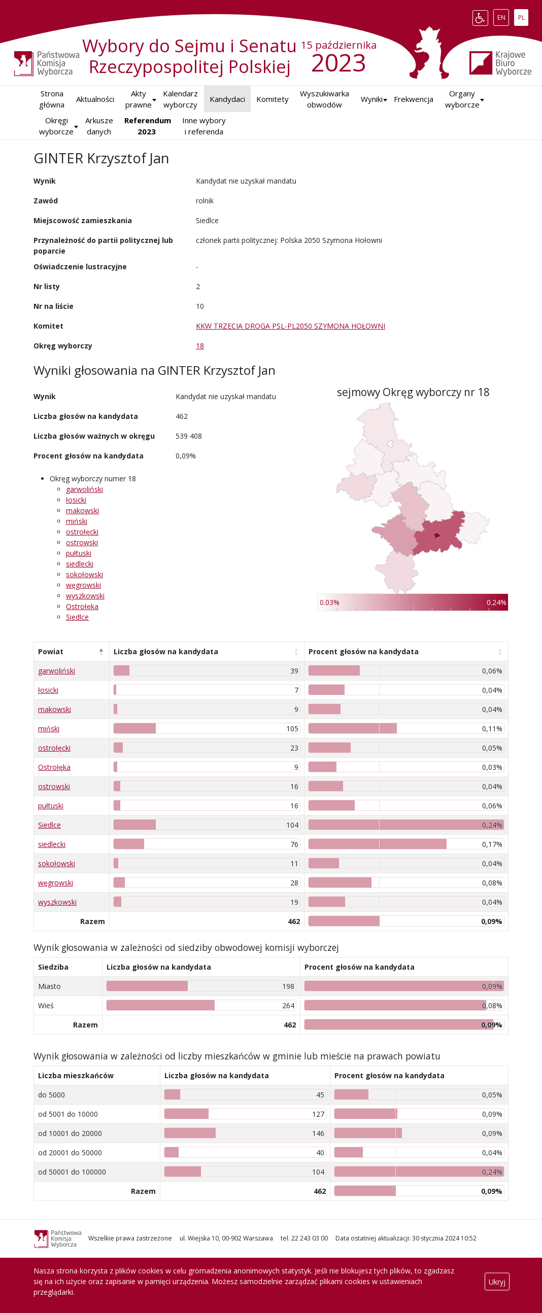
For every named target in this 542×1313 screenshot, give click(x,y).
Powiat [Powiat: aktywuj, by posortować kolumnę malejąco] (50, 651)
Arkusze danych (99, 126)
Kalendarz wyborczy (180, 99)
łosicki (76, 500)
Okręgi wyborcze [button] (56, 126)
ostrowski (82, 542)
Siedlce (77, 617)
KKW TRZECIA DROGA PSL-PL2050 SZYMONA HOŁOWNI (290, 326)
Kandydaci (227, 99)
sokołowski (84, 574)
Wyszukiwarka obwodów (324, 99)
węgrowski (83, 585)
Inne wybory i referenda (204, 126)
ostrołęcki (82, 532)
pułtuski (78, 553)
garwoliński (84, 489)
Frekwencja (413, 99)
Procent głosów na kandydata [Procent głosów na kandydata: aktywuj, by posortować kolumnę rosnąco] (364, 651)
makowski (82, 510)
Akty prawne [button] (138, 99)
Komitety (272, 99)
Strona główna (51, 99)
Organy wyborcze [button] (462, 99)
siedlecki (79, 564)
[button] (371, 99)
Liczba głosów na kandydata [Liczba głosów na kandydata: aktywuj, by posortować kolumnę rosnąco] (166, 651)
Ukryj (497, 1281)
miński (76, 521)
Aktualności (95, 99)
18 (200, 345)
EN (503, 16)
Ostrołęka (82, 606)
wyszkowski (85, 595)
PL (523, 16)
